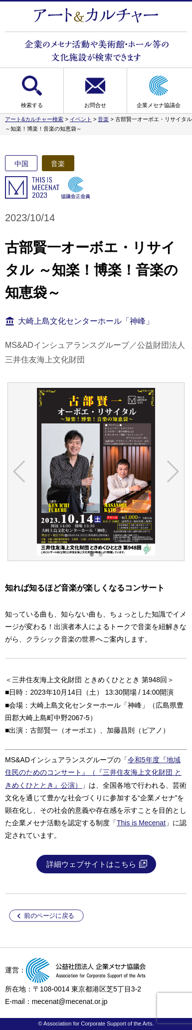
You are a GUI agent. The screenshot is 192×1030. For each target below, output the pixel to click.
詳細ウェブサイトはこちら (91, 864)
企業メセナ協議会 (159, 105)
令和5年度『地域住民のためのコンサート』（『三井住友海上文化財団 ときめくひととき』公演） (93, 772)
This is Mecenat (141, 823)
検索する (32, 105)
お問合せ (95, 105)
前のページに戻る (49, 915)
